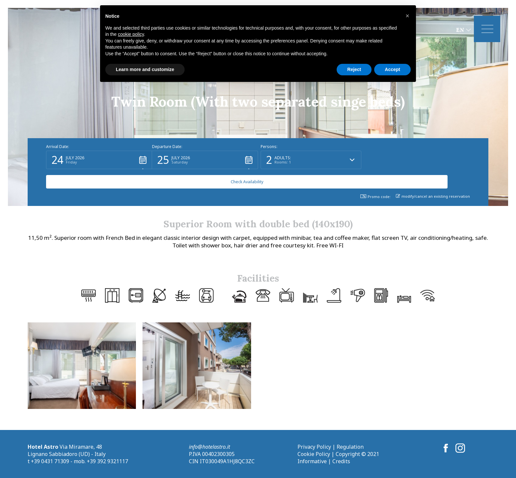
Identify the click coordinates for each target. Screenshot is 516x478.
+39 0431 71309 (50, 461)
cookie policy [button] (131, 34)
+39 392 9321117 (107, 461)
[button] (99, 179)
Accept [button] (392, 69)
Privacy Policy (314, 446)
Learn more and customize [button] (145, 69)
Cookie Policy (313, 454)
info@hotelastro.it (209, 446)
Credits (341, 461)
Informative (312, 461)
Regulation (350, 446)
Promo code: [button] (375, 196)
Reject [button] (354, 69)
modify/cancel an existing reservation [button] (433, 196)
